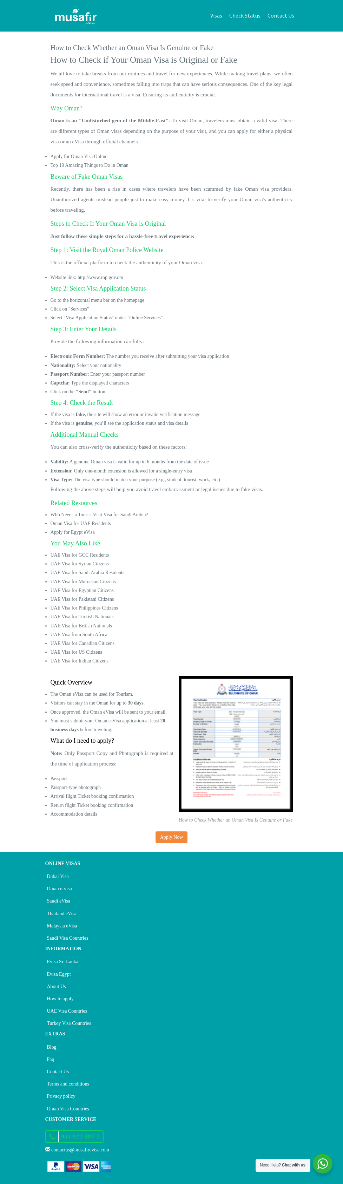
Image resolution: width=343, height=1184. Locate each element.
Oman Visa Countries (68, 1108)
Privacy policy (61, 1096)
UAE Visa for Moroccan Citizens (83, 581)
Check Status (244, 15)
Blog (52, 1047)
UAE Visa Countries (67, 1011)
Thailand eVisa (62, 913)
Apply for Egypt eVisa (73, 532)
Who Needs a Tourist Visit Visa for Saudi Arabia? (99, 514)
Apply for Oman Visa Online (79, 156)
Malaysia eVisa (62, 925)
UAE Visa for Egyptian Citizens (82, 590)
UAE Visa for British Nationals (81, 625)
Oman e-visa (59, 888)
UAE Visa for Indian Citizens (79, 661)
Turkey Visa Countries (69, 1023)
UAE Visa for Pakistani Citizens (82, 599)
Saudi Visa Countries (67, 938)
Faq (50, 1059)
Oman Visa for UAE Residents (81, 523)
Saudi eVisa (58, 901)
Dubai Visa (58, 876)
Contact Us (281, 15)
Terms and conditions (68, 1084)
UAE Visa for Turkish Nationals (82, 616)
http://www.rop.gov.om (100, 277)
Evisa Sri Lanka (62, 961)
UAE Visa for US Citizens (76, 652)
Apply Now (171, 837)
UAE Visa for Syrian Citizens (80, 563)
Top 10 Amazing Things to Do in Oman (89, 165)
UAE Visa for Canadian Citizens (82, 643)
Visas (216, 15)
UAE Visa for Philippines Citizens (84, 608)
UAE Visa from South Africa (79, 634)
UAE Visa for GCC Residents (80, 555)
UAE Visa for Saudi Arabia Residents (88, 572)
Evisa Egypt (59, 974)
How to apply (60, 998)
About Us (56, 986)
